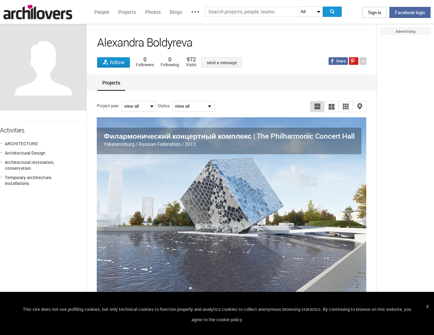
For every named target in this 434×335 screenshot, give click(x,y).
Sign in (374, 12)
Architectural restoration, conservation (29, 165)
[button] (317, 106)
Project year (108, 105)
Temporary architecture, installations (28, 180)
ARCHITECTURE (21, 143)
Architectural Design (25, 153)
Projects (127, 12)
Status (164, 105)
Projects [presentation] (111, 82)
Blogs (176, 12)
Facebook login (410, 12)
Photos (153, 12)
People (101, 12)
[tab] (111, 83)
